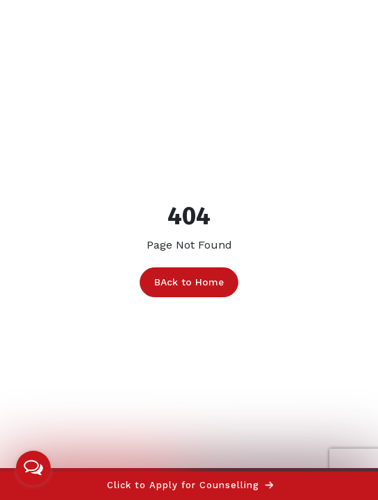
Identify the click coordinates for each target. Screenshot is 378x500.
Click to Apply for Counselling (190, 485)
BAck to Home (189, 282)
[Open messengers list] (33, 468)
